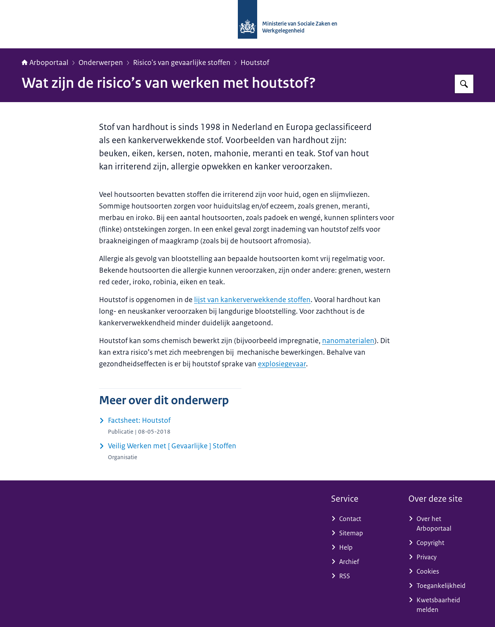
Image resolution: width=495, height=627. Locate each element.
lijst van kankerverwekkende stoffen (252, 299)
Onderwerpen (101, 62)
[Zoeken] (464, 84)
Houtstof (255, 62)
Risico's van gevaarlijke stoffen (181, 62)
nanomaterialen (348, 340)
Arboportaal (45, 62)
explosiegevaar (282, 364)
